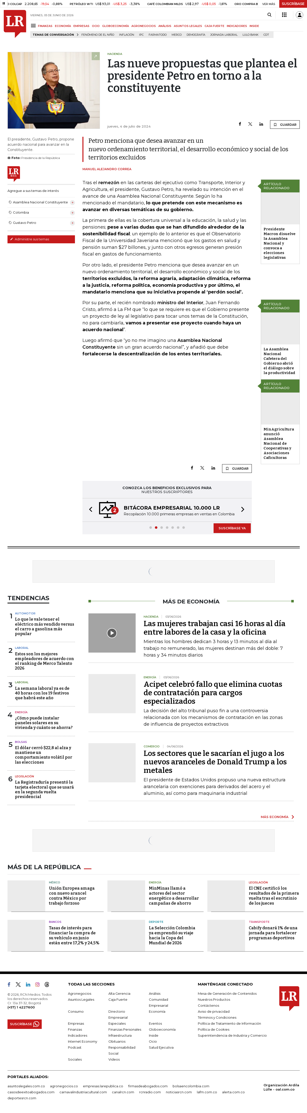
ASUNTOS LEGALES (188, 26)
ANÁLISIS (164, 26)
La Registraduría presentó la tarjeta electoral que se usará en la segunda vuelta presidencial (44, 789)
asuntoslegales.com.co (26, 1086)
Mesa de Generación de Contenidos (227, 993)
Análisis (154, 993)
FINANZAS (45, 26)
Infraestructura (120, 1035)
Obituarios (116, 1041)
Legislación (24, 776)
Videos (114, 1059)
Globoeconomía (162, 1029)
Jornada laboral (224, 34)
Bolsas (21, 742)
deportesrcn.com (21, 1098)
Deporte (156, 922)
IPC (141, 34)
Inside (153, 1035)
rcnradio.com (150, 1092)
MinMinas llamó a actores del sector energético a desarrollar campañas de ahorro (174, 896)
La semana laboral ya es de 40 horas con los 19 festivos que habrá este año (42, 693)
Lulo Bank (251, 34)
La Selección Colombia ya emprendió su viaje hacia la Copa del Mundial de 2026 (172, 935)
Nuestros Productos (214, 999)
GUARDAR (285, 125)
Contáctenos (208, 1005)
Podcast (74, 1047)
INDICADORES (237, 26)
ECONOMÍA (63, 26)
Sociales (75, 1059)
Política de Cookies (213, 1029)
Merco (177, 34)
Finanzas (75, 1029)
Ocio (153, 1041)
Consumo (76, 1011)
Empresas (76, 1023)
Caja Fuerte (117, 999)
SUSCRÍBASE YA (232, 528)
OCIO (96, 26)
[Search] (269, 14)
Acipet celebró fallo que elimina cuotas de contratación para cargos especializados (213, 693)
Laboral (21, 648)
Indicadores (77, 1035)
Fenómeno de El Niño (97, 34)
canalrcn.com (123, 1092)
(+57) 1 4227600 (21, 1007)
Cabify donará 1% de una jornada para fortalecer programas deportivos (273, 933)
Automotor (25, 613)
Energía (21, 712)
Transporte (259, 922)
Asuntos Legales (81, 999)
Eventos (155, 1023)
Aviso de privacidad (214, 1011)
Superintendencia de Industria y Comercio (232, 1035)
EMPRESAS (81, 26)
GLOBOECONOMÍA (115, 26)
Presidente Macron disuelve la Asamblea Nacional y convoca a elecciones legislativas (280, 243)
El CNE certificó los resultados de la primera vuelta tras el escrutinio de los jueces (274, 896)
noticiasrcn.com (179, 1092)
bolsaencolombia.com (191, 1086)
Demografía (196, 34)
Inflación (126, 34)
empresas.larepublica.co (103, 1086)
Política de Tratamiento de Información (229, 1023)
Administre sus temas (29, 239)
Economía (157, 1011)
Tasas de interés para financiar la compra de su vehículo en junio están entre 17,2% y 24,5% (74, 935)
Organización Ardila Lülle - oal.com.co (281, 1087)
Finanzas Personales (124, 1029)
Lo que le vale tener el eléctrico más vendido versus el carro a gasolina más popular (44, 626)
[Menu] (34, 25)
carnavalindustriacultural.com (83, 1092)
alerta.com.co (233, 1092)
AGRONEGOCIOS (143, 26)
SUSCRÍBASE (293, 3)
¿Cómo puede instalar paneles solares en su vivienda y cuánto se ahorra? (44, 723)
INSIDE (254, 26)
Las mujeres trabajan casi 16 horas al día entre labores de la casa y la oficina (215, 628)
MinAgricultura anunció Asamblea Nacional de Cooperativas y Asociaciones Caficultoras (279, 443)
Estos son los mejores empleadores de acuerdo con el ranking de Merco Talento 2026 (44, 661)
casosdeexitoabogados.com (30, 1092)
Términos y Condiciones (217, 1017)
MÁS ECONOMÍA (275, 817)
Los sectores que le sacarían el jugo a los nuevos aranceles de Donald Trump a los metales (215, 762)
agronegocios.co (64, 1086)
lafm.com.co (207, 1092)
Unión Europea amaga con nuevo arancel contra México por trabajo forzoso (72, 896)
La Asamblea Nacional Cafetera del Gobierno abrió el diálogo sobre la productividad (279, 361)
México (54, 882)
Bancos (55, 922)
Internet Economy (82, 1041)
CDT (266, 34)
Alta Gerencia (119, 993)
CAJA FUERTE (214, 26)
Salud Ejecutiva (161, 1047)
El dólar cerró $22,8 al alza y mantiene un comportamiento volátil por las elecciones (43, 755)
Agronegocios (79, 993)
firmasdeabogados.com (148, 1086)
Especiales (117, 1023)
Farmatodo (158, 34)
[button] (89, 510)
